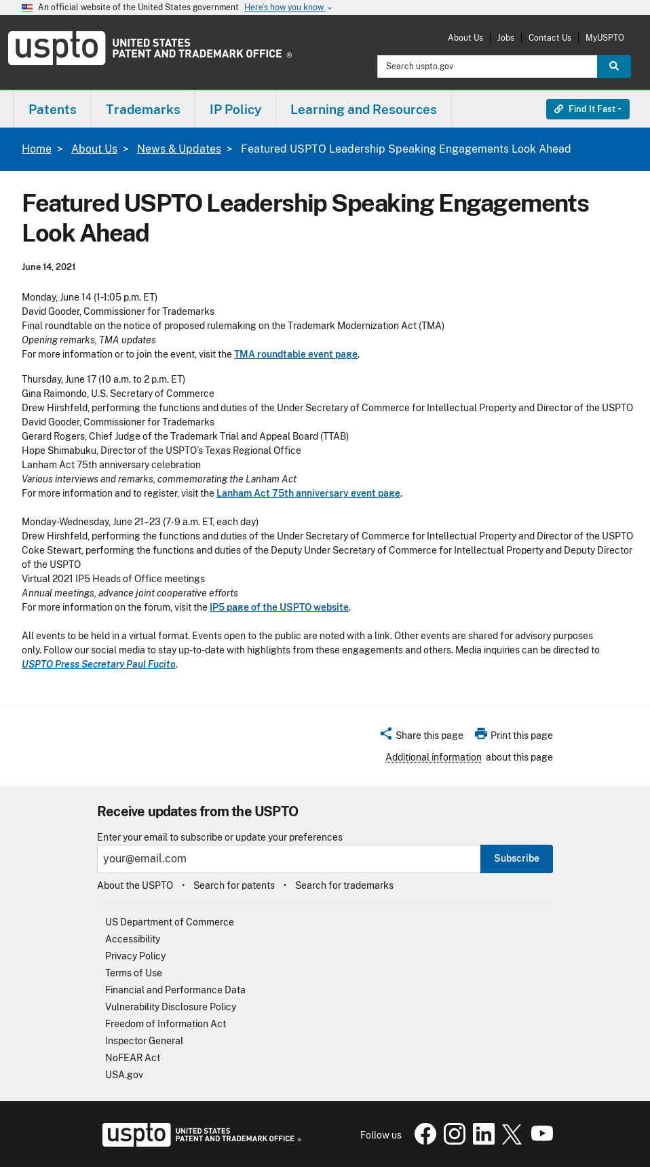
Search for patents (234, 885)
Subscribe (516, 858)
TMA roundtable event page (296, 354)
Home (37, 148)
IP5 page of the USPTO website (279, 607)
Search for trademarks (344, 885)
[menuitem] (53, 109)
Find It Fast (584, 109)
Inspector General (144, 1040)
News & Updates (179, 148)
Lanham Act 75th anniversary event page (308, 493)
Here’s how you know (289, 8)
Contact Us (550, 38)
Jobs (505, 38)
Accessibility (132, 939)
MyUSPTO (605, 38)
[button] (421, 737)
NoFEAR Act (132, 1057)
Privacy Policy (135, 956)
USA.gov (124, 1074)
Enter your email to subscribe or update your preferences (220, 838)
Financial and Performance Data (175, 989)
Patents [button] (52, 109)
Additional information (433, 757)
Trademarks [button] (143, 109)
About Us (465, 38)
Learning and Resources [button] (363, 109)
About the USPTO (135, 885)
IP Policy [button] (235, 109)
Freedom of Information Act (165, 1023)
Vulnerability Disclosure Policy (170, 1006)
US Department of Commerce (169, 922)
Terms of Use (133, 973)
